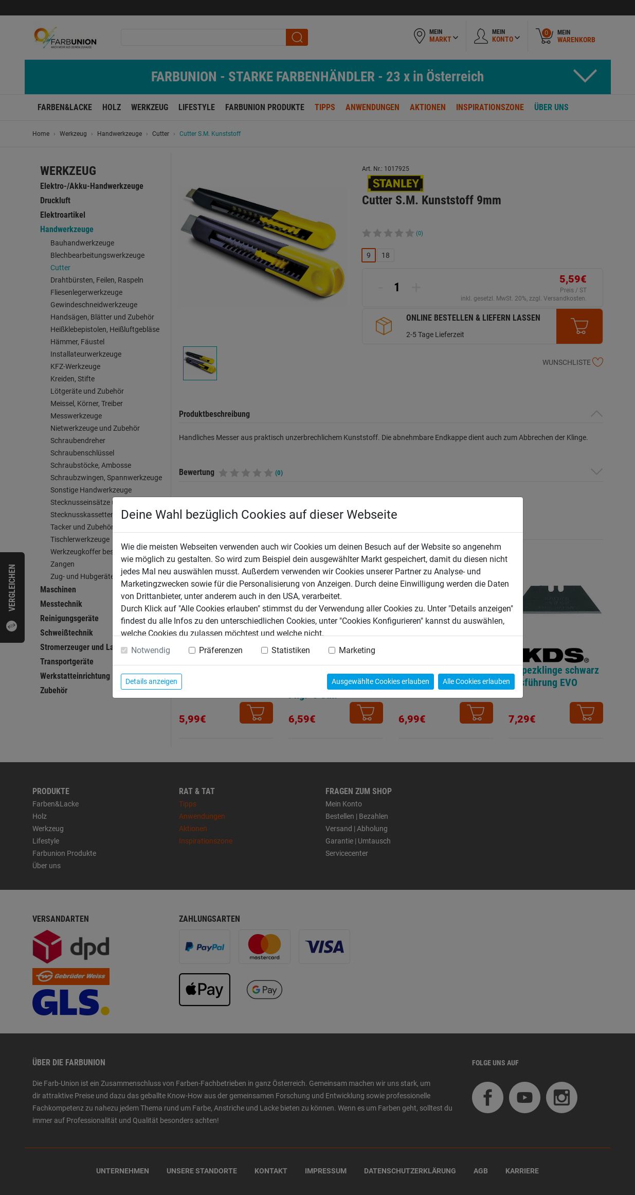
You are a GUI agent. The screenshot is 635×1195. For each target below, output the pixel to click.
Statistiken (290, 650)
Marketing (357, 650)
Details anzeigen (151, 681)
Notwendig (150, 650)
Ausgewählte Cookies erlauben (380, 681)
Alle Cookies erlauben (476, 681)
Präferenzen (221, 650)
